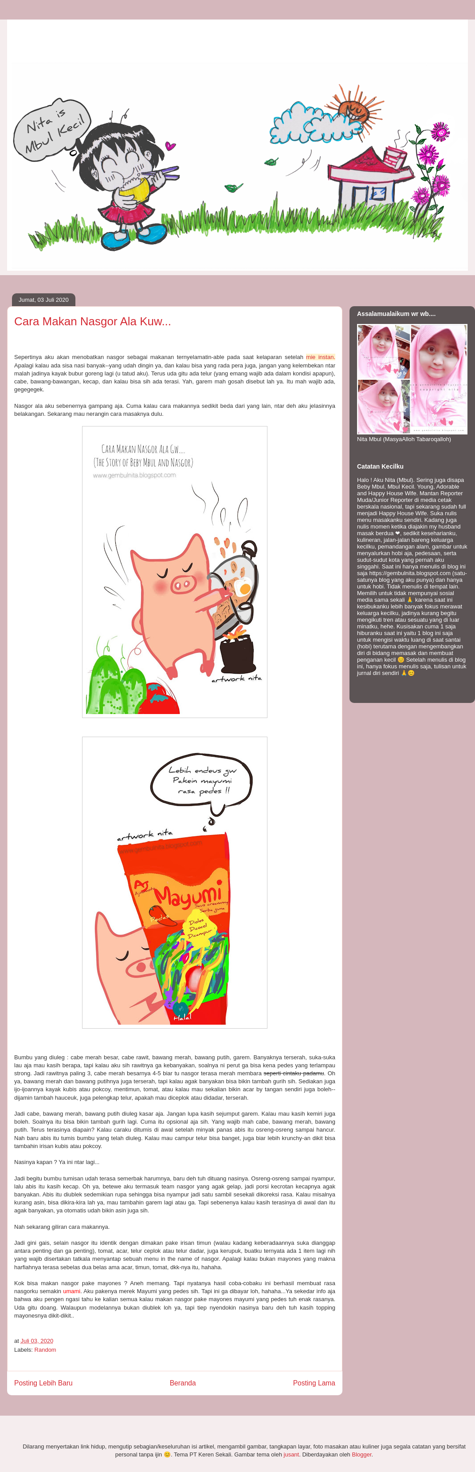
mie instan (320, 357)
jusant (291, 1454)
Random (45, 1349)
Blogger (361, 1454)
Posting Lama (314, 1383)
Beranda (183, 1383)
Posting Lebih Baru (43, 1383)
